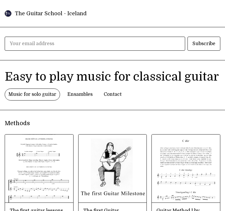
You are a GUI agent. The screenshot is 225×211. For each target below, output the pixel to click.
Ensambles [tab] (80, 94)
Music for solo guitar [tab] (32, 94)
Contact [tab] (113, 94)
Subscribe (203, 43)
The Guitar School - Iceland (51, 13)
